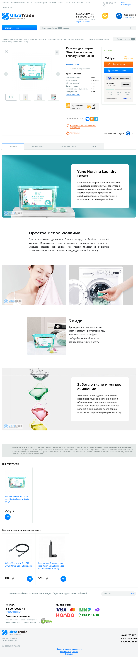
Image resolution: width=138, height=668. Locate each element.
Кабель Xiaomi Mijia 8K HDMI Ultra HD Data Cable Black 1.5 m (18, 564)
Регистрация (126, 5)
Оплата (29, 2)
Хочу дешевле (75, 133)
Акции (88, 2)
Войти (123, 2)
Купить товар (118, 64)
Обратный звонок (83, 22)
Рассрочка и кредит (40, 2)
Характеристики (37, 146)
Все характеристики (73, 95)
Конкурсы (69, 654)
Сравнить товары (126, 39)
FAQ (11, 7)
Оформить (126, 85)
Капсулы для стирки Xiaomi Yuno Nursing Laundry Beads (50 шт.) (17, 499)
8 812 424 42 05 (129, 638)
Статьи (67, 2)
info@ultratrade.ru (13, 612)
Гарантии (52, 2)
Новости (60, 2)
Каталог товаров (11, 27)
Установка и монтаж (18, 2)
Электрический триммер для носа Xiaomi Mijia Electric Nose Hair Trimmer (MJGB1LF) (51, 566)
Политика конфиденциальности (69, 649)
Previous (6, 74)
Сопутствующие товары (67, 146)
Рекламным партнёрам (69, 651)
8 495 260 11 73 (85, 14)
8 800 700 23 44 (85, 16)
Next (58, 74)
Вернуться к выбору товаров (98, 39)
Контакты (80, 2)
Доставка (5, 2)
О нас (73, 2)
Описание (13, 146)
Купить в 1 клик (119, 70)
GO (132, 594)
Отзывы (93, 146)
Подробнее (127, 98)
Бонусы (6, 7)
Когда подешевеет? (128, 58)
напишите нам (17, 454)
